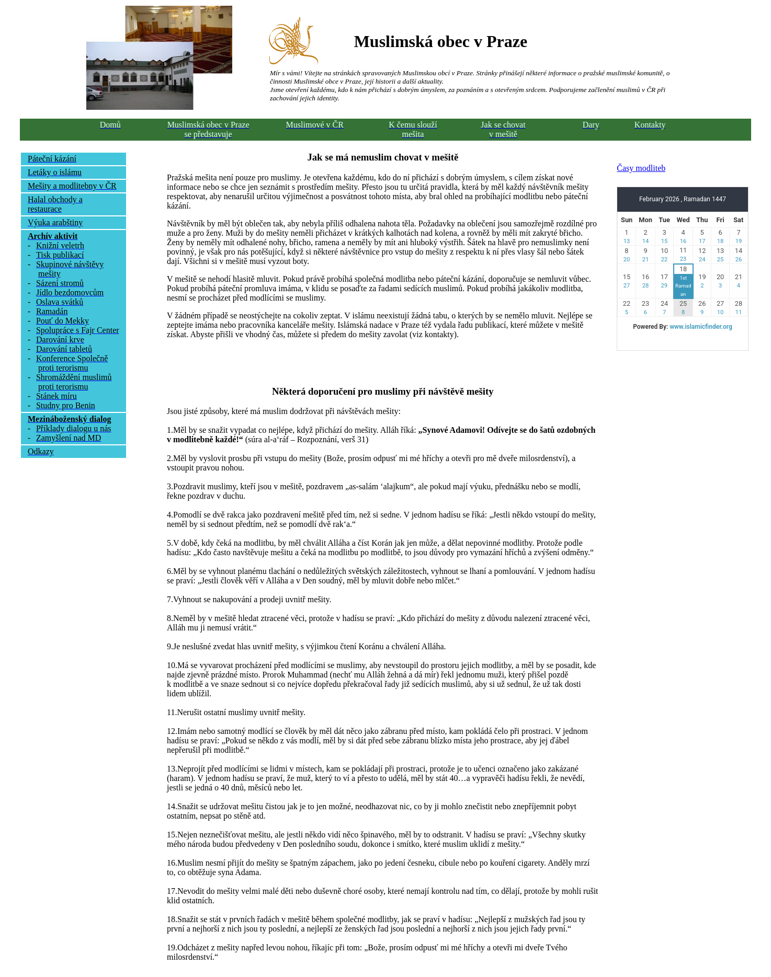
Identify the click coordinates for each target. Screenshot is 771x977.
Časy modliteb (641, 168)
